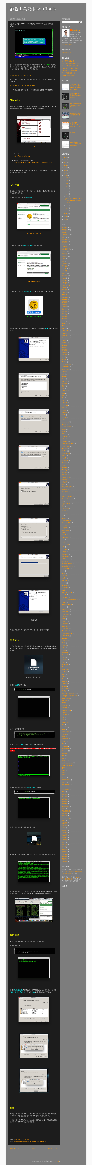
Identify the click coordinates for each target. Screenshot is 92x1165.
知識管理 (64, 482)
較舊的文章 (53, 1148)
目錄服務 (64, 479)
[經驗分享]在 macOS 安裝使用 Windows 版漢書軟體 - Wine (73, 200)
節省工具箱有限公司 (68, 61)
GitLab (64, 407)
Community (65, 508)
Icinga (64, 551)
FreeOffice (65, 405)
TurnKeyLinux (66, 453)
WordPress (65, 460)
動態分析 (64, 801)
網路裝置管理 (66, 249)
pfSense (64, 467)
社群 (63, 484)
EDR (63, 395)
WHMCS (64, 734)
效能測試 (64, 381)
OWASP (64, 621)
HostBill (64, 542)
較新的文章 (14, 1148)
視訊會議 (64, 311)
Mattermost (65, 587)
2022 (65, 165)
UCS (63, 374)
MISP (63, 573)
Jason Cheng (76, 30)
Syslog (64, 371)
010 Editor (65, 491)
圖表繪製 (64, 350)
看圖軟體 (64, 830)
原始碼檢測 (65, 806)
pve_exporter (65, 784)
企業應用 (64, 230)
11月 (67, 180)
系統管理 (64, 242)
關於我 (64, 386)
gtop (63, 772)
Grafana (64, 362)
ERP (63, 398)
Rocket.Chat (65, 338)
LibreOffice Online (67, 566)
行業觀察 (64, 840)
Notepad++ (65, 611)
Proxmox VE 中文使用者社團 (70, 68)
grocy (63, 770)
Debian (64, 511)
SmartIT (64, 686)
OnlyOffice (65, 623)
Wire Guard (65, 748)
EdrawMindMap (66, 523)
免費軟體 (64, 280)
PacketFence (65, 652)
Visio (63, 729)
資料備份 (64, 266)
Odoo (63, 439)
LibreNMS (65, 246)
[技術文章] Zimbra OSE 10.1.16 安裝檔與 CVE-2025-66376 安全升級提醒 (75, 87)
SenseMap (65, 683)
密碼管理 (64, 352)
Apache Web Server (67, 499)
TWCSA (64, 703)
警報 (63, 842)
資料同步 (64, 314)
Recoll (63, 667)
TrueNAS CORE (66, 710)
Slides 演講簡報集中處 (68, 73)
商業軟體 (17, 1141)
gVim (63, 767)
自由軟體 (64, 232)
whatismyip (65, 789)
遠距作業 (64, 383)
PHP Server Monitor (68, 443)
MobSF (64, 429)
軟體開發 (64, 852)
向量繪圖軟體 (66, 811)
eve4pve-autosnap (67, 763)
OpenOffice (65, 635)
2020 (65, 170)
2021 (65, 167)
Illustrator (65, 554)
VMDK (64, 455)
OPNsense (65, 434)
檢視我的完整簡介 (67, 45)
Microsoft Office (66, 427)
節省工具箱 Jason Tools (32, 9)
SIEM (63, 676)
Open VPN (65, 626)
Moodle (64, 595)
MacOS (34, 1141)
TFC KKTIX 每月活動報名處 (70, 66)
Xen (63, 758)
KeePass (64, 417)
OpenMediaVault (67, 633)
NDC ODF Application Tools (70, 599)
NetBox (64, 602)
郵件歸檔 (64, 854)
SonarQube (65, 369)
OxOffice (64, 333)
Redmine (64, 448)
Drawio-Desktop (66, 520)
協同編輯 (64, 347)
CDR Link (64, 391)
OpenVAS (65, 441)
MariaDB (64, 585)
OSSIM (64, 616)
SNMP (64, 287)
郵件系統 (64, 256)
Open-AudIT (65, 330)
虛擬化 (64, 237)
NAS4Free (65, 597)
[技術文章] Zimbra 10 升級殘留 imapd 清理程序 (75, 95)
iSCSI (63, 775)
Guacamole (65, 537)
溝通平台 (64, 472)
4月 (67, 196)
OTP (63, 619)
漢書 (27, 1141)
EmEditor (64, 525)
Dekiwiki (64, 513)
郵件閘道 (64, 316)
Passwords (65, 655)
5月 (67, 194)
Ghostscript (65, 530)
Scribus (64, 679)
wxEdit (64, 792)
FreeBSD (64, 359)
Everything (65, 527)
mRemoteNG (66, 780)
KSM (63, 415)
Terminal (64, 708)
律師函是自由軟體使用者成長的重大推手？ (75, 114)
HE (30, 1141)
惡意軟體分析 (66, 818)
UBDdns (64, 712)
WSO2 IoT (65, 739)
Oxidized (64, 645)
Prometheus (65, 366)
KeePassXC (65, 561)
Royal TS (64, 671)
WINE (45, 1141)
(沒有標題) (73, 132)
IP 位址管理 (65, 544)
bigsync (64, 760)
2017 (65, 214)
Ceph (63, 506)
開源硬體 (64, 856)
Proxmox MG (66, 285)
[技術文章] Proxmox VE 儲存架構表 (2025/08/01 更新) (75, 124)
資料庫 (64, 847)
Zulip (63, 465)
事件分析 (64, 794)
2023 (65, 162)
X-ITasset (64, 753)
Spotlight (64, 691)
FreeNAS (64, 268)
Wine (33, 147)
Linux (63, 258)
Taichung (65, 705)
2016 (65, 216)
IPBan (64, 410)
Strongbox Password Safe (69, 695)
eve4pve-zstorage (67, 765)
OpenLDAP (65, 631)
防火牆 (64, 357)
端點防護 (64, 835)
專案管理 (64, 816)
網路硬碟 (64, 355)
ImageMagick (66, 556)
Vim (63, 724)
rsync (63, 787)
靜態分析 (64, 861)
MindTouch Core (67, 592)
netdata (64, 343)
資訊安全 (64, 239)
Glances (64, 306)
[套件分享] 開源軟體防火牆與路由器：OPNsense (75, 105)
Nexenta (64, 607)
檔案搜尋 (64, 823)
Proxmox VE (65, 234)
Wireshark (65, 751)
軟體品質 (64, 849)
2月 (67, 208)
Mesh (63, 590)
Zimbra (64, 251)
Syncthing (65, 700)
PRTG (63, 647)
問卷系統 (64, 470)
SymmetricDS (66, 698)
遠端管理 (64, 302)
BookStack (65, 323)
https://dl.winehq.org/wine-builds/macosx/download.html (33, 162)
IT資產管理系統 (66, 364)
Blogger (57, 1161)
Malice (64, 583)
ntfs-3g (64, 782)
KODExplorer (66, 559)
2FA (63, 388)
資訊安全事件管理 (67, 487)
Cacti (63, 393)
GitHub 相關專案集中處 (69, 75)
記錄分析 (64, 263)
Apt (63, 501)
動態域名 (64, 804)
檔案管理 (64, 825)
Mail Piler (64, 580)
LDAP (63, 419)
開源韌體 (64, 859)
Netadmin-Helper (67, 604)
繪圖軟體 (64, 837)
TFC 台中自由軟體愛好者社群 (70, 63)
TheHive (64, 451)
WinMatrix (65, 746)
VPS (63, 719)
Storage (64, 282)
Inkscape (64, 412)
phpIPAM (64, 345)
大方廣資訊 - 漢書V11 (34, 233)
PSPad (64, 650)
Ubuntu (64, 340)
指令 (63, 379)
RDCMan (64, 659)
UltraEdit (64, 715)
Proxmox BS (65, 335)
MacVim (64, 575)
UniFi (63, 717)
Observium (65, 436)
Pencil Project (66, 446)
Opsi (63, 643)
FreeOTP (64, 403)
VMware (64, 376)
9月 (67, 186)
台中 (63, 808)
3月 (67, 205)
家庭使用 (64, 813)
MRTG (64, 424)
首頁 (34, 1148)
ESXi (63, 326)
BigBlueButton (66, 503)
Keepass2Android (67, 563)
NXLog (64, 431)
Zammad (64, 463)
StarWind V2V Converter (69, 693)
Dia (63, 515)
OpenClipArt (65, 628)
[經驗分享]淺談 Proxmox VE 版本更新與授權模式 (75, 143)
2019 (65, 173)
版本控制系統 (66, 477)
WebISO (64, 741)
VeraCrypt (65, 722)
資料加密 (64, 844)
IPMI (63, 547)
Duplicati (64, 292)
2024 (65, 159)
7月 (67, 191)
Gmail (63, 532)
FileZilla (64, 400)
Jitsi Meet (64, 294)
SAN (63, 674)
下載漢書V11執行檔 (33, 281)
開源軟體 (23, 1141)
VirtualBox (65, 727)
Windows (40, 1141)
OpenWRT (65, 640)
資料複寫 (64, 290)
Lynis (63, 571)
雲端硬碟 (64, 304)
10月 (67, 183)
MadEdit (64, 578)
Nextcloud (65, 299)
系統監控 (64, 244)
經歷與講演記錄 (66, 53)
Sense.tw (64, 681)
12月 (67, 178)
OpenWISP (65, 638)
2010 (65, 219)
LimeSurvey (65, 422)
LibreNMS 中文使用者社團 (69, 70)
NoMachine (65, 609)
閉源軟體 (64, 319)
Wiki (63, 744)
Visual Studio (65, 731)
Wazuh (64, 458)
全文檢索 (64, 796)
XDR (63, 755)
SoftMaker (65, 688)
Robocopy (65, 669)
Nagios (64, 328)
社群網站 (64, 832)
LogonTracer (65, 568)
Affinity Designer (67, 496)
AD (63, 494)
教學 (63, 820)
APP (63, 321)
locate (64, 777)
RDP (63, 662)
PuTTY (64, 657)
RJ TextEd (65, 664)
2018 (65, 175)
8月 (67, 188)
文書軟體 (64, 309)
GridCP (64, 535)
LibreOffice (65, 297)
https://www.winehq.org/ (22, 156)
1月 (67, 210)
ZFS (63, 261)
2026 (65, 157)
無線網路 (64, 475)
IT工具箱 (64, 549)
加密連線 (64, 799)
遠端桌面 (64, 489)
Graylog (64, 270)
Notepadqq (65, 614)
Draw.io (64, 518)
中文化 (64, 278)
